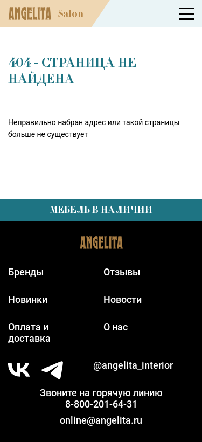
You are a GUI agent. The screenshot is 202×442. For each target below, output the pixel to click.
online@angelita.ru (101, 420)
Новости (122, 299)
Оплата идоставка (29, 332)
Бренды (26, 272)
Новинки (27, 299)
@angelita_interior (133, 365)
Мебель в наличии (101, 209)
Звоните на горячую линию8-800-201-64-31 (101, 398)
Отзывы (121, 272)
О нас (115, 327)
